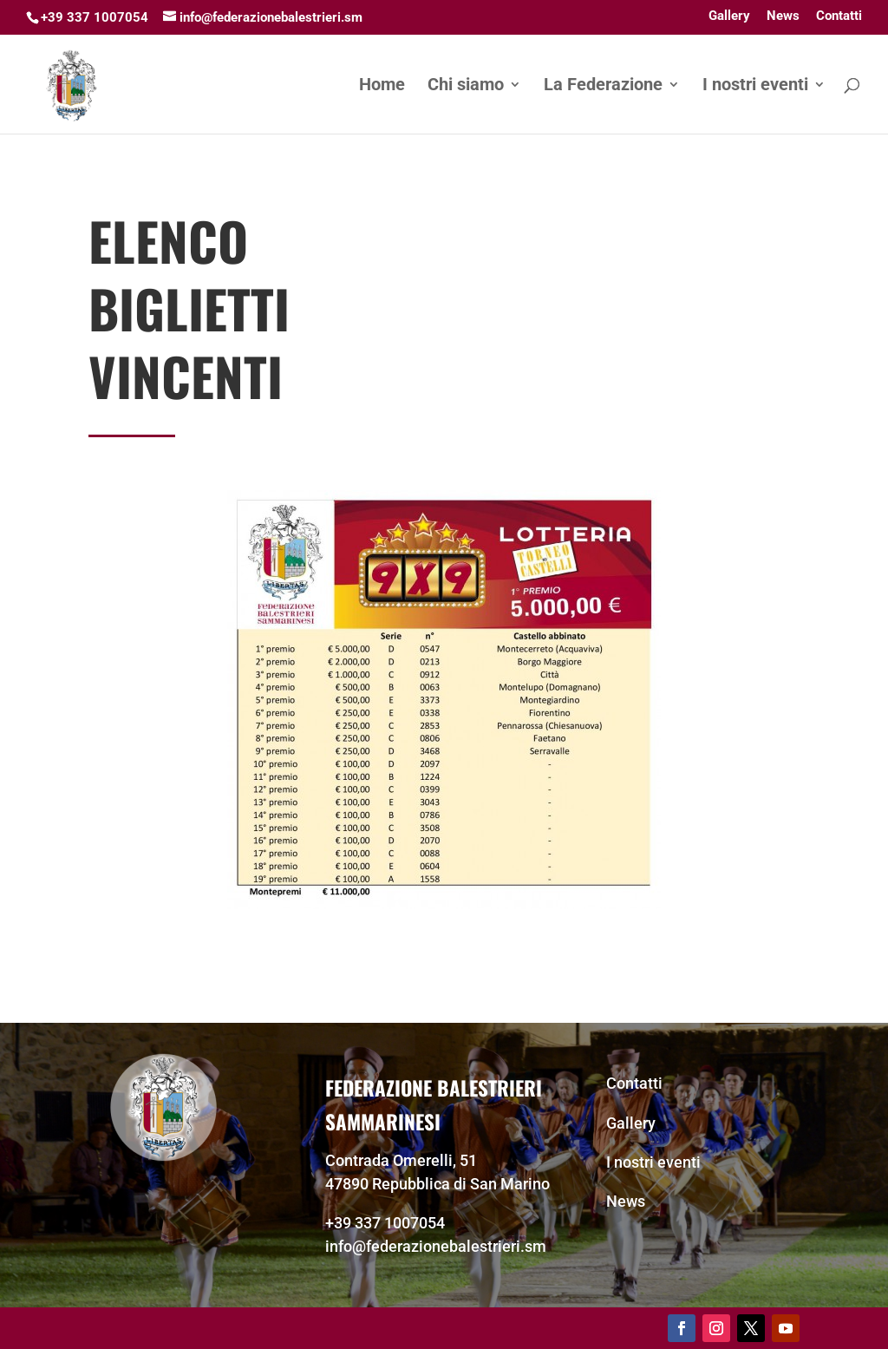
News (783, 16)
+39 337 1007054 (385, 1223)
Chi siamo (466, 86)
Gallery (729, 16)
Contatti (839, 16)
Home (382, 86)
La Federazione (603, 86)
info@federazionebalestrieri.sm (435, 1246)
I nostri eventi (755, 86)
